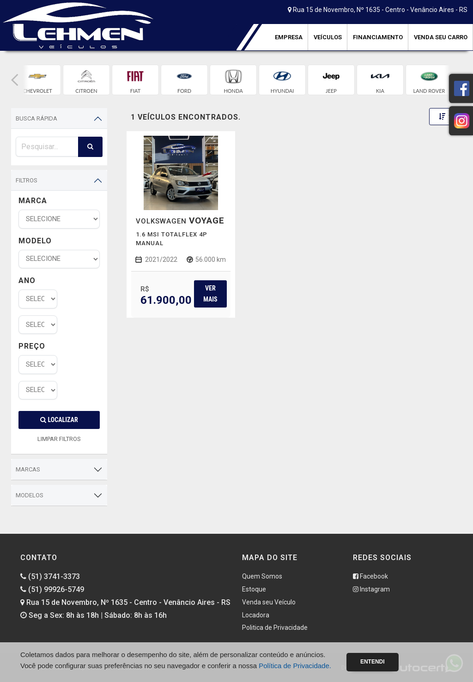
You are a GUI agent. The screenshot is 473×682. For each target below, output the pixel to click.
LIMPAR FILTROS (59, 438)
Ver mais (210, 293)
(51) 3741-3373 (50, 576)
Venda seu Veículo (269, 602)
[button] (15, 80)
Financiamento (378, 37)
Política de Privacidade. (295, 666)
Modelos (29, 495)
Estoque (254, 589)
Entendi (372, 661)
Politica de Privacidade (275, 627)
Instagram (371, 589)
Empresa (289, 37)
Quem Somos (262, 576)
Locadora (255, 615)
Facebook (370, 576)
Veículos (328, 37)
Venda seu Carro (440, 37)
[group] (37, 80)
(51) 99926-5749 (52, 589)
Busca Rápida (36, 118)
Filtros (26, 180)
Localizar (59, 419)
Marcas (28, 469)
